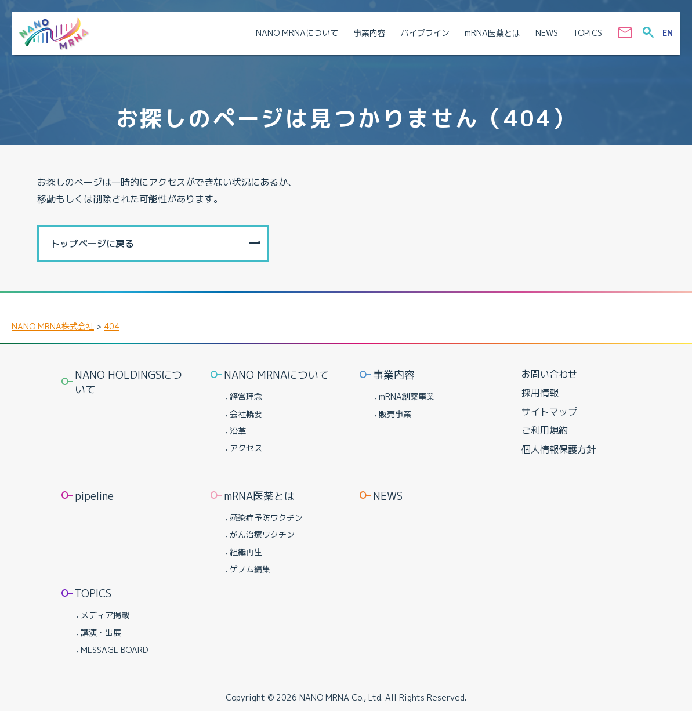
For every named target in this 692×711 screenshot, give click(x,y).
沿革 (238, 430)
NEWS (388, 496)
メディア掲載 (105, 615)
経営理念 (246, 396)
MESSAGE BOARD (114, 649)
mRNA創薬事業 (406, 396)
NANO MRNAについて (276, 375)
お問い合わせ (549, 374)
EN (667, 32)
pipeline (94, 496)
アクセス (246, 448)
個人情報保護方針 (558, 449)
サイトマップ (549, 411)
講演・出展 (101, 632)
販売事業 (395, 413)
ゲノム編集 (250, 569)
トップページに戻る (92, 243)
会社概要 (246, 413)
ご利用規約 (544, 430)
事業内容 (394, 375)
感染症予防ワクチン (266, 517)
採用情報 (540, 392)
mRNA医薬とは (259, 496)
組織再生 (246, 551)
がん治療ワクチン (262, 534)
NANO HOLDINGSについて (128, 382)
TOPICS (93, 593)
